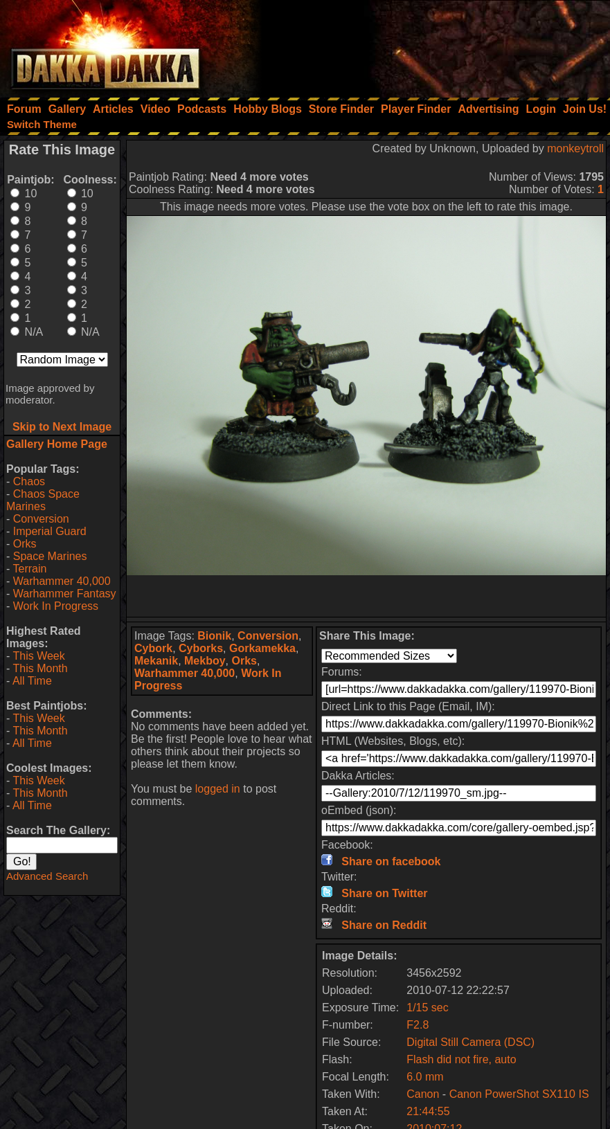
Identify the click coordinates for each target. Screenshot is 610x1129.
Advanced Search (47, 876)
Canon (422, 1094)
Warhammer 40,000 (62, 581)
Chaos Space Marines (43, 500)
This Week (38, 656)
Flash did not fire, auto (461, 1059)
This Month (39, 668)
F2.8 (417, 1025)
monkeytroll (575, 148)
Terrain (29, 569)
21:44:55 (427, 1111)
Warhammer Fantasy (64, 593)
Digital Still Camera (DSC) (470, 1042)
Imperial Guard (50, 531)
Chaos (29, 481)
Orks (25, 544)
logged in (217, 789)
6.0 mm (424, 1077)
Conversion (41, 519)
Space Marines (50, 556)
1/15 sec (427, 1007)
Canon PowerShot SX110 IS (519, 1094)
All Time (32, 681)
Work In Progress (55, 606)
